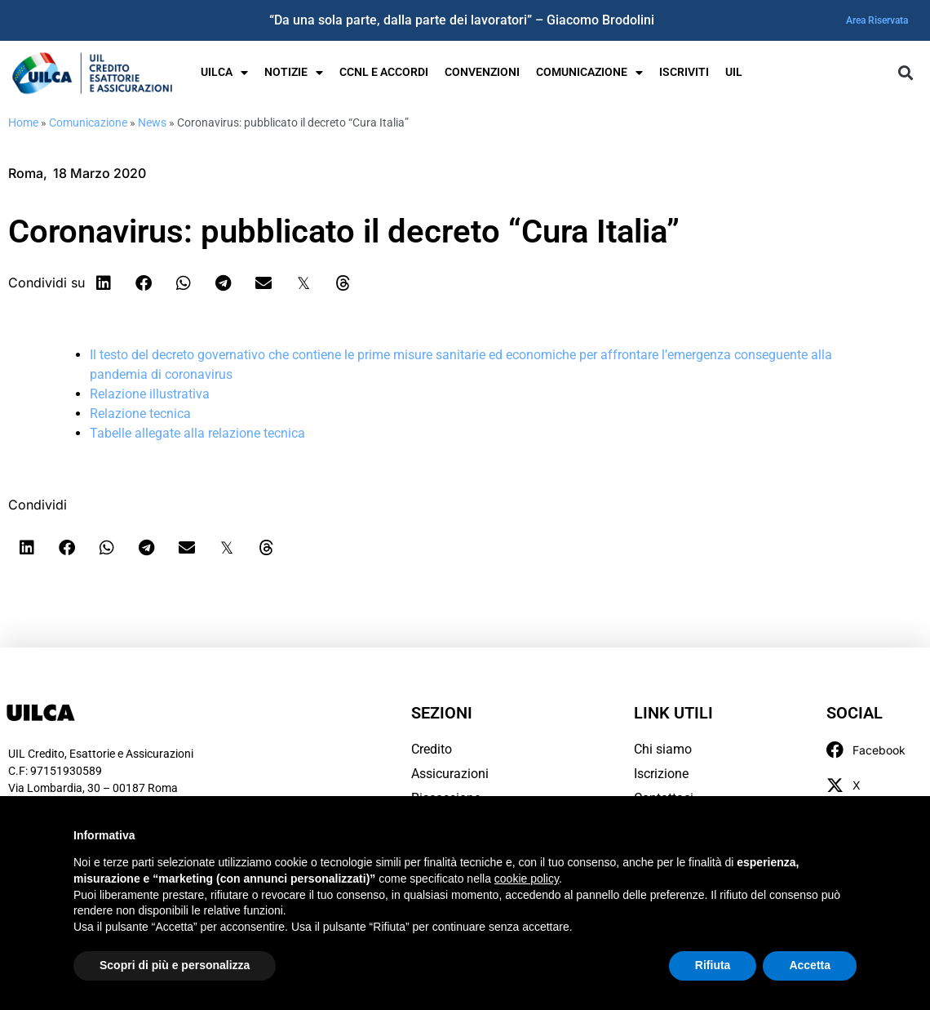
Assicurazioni (450, 773)
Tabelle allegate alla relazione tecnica (197, 433)
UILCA (224, 73)
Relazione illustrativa (150, 394)
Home (23, 122)
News (152, 122)
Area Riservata (877, 20)
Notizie (293, 73)
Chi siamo (663, 749)
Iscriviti (684, 72)
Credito (431, 749)
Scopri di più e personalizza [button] (175, 965)
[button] (905, 73)
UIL (733, 72)
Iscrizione (661, 773)
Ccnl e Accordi (383, 72)
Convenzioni (482, 72)
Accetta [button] (809, 965)
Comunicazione (589, 73)
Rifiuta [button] (713, 965)
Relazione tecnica (140, 413)
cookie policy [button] (526, 878)
